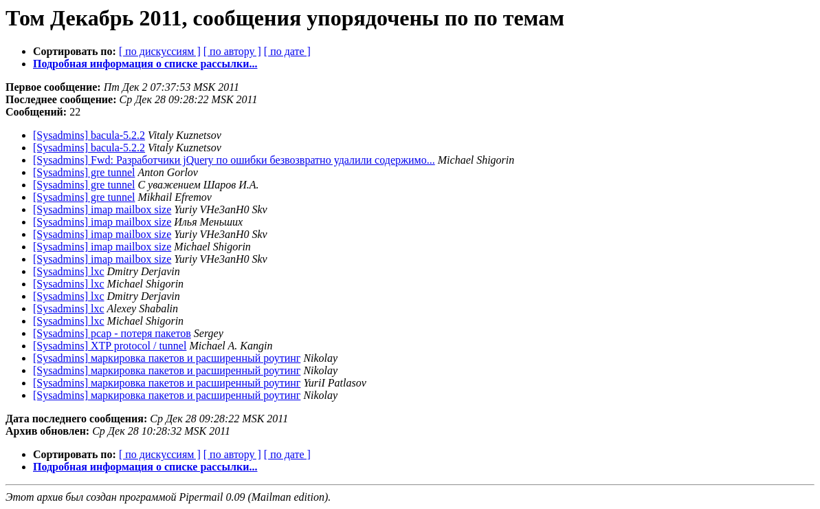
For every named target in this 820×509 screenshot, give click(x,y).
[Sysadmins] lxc (68, 271)
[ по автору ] (232, 51)
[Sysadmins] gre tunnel (84, 172)
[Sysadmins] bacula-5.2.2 (89, 135)
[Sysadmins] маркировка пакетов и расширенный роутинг (166, 358)
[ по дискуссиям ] (160, 51)
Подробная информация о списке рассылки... (145, 63)
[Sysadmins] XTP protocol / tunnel (109, 345)
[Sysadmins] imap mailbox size (102, 209)
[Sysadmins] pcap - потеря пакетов (112, 333)
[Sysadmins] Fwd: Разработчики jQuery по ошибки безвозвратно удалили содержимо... (234, 160)
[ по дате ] (287, 51)
